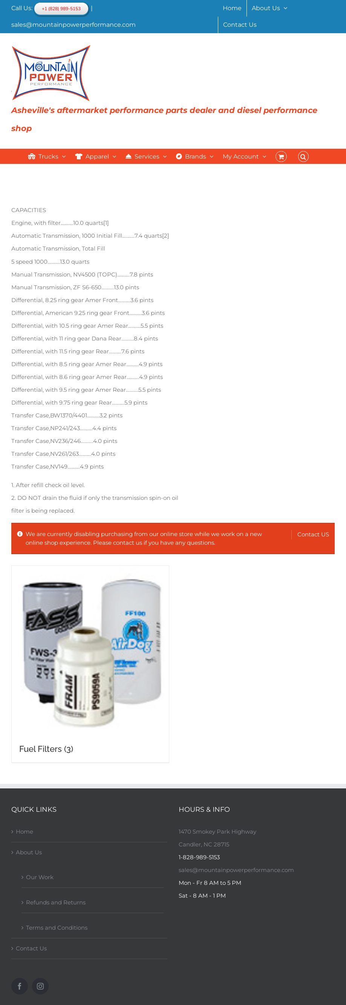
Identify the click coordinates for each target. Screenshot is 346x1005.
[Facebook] (19, 986)
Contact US (313, 534)
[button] (303, 156)
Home (24, 831)
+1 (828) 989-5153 (61, 9)
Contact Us (31, 948)
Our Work (40, 877)
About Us (29, 852)
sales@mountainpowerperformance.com (73, 24)
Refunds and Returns (56, 902)
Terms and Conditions (56, 927)
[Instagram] (40, 986)
